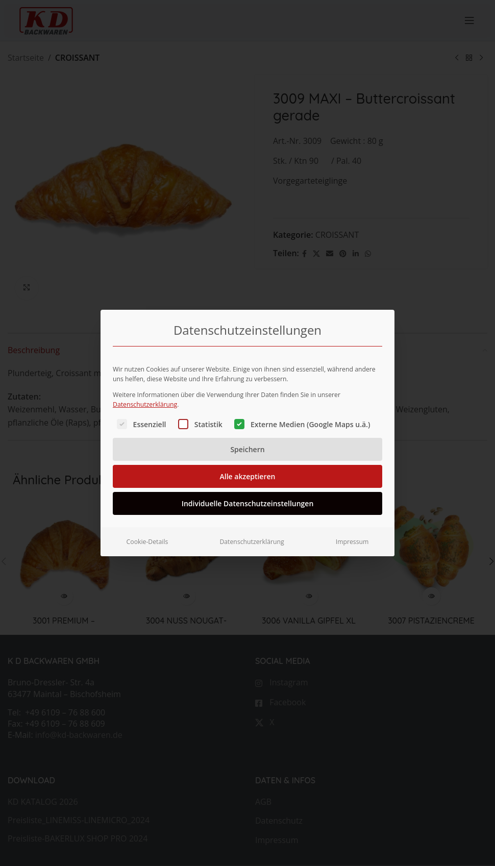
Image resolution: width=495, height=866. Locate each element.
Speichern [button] (247, 446)
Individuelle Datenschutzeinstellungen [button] (248, 500)
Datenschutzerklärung (145, 401)
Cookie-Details (147, 538)
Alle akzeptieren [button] (248, 473)
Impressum (352, 538)
